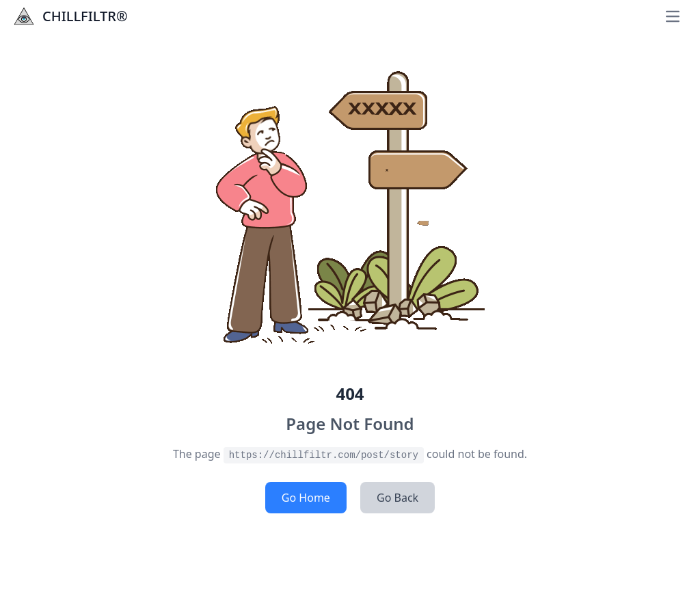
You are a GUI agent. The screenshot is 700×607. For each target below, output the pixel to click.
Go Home (306, 497)
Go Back (397, 497)
